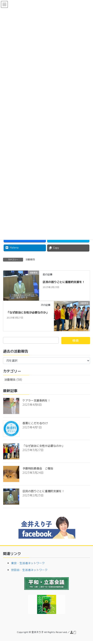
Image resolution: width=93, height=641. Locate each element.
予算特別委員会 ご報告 (37, 468)
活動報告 (30, 259)
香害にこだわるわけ (35, 423)
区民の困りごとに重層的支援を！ (64, 282)
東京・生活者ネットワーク (28, 563)
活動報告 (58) (13, 379)
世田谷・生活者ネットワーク (29, 570)
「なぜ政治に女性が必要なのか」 (28, 312)
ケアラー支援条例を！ (36, 400)
